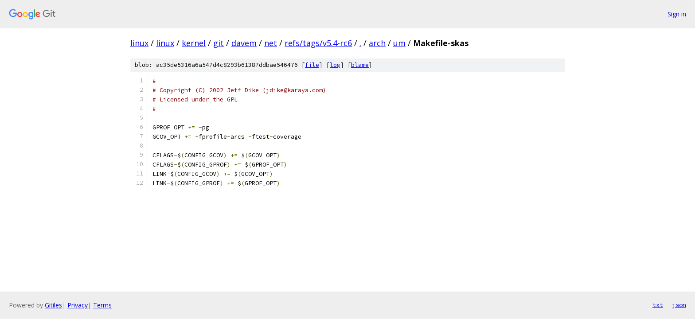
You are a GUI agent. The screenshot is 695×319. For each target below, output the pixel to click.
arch (377, 43)
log (335, 65)
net (270, 43)
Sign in (677, 14)
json (679, 305)
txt (657, 305)
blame (360, 65)
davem (244, 43)
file (312, 65)
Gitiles (53, 305)
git (218, 43)
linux (139, 43)
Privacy (77, 305)
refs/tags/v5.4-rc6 (318, 43)
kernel (194, 43)
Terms (102, 305)
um (399, 43)
